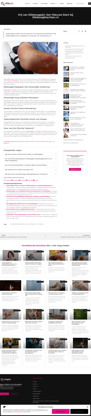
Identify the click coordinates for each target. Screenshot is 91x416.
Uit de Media (44, 3)
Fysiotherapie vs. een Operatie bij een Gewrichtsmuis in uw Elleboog (28, 191)
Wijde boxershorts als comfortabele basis (73, 139)
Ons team (35, 3)
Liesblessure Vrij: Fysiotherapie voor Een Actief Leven (23, 214)
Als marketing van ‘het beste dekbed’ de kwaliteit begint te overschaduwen (80, 264)
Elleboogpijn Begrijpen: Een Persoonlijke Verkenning (75, 46)
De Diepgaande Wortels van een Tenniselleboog (21, 203)
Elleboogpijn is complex (10, 90)
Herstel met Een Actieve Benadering (73, 51)
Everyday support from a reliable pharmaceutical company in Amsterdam (57, 352)
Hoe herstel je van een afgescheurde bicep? (20, 209)
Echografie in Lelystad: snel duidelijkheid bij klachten (55, 322)
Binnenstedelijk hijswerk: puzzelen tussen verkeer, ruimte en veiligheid (78, 102)
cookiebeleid (18, 411)
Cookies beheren (79, 411)
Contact (62, 3)
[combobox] (82, 3)
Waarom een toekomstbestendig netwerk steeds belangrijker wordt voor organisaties (78, 80)
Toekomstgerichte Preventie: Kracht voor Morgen (74, 53)
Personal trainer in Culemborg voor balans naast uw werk (56, 293)
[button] (87, 407)
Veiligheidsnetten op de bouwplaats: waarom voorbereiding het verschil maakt (78, 96)
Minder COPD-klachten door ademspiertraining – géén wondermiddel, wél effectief (9, 352)
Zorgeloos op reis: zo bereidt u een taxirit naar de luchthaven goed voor (77, 68)
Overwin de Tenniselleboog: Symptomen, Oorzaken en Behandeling (28, 196)
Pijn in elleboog (39, 224)
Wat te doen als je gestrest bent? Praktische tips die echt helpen (56, 264)
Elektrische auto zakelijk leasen (70, 142)
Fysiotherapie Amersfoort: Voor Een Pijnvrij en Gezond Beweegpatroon (33, 352)
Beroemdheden (36, 393)
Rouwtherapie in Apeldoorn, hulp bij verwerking (9, 293)
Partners (53, 3)
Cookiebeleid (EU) (37, 391)
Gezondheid (7, 29)
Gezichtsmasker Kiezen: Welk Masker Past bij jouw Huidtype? (33, 263)
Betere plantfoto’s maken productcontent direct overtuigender (78, 323)
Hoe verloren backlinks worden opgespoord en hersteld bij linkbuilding (77, 108)
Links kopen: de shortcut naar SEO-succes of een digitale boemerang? (46, 401)
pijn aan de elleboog (13, 80)
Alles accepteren (61, 411)
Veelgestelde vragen (70, 57)
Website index (36, 398)
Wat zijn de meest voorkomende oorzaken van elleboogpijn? (30, 154)
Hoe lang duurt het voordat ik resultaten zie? (30, 170)
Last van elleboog (30, 224)
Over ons (27, 3)
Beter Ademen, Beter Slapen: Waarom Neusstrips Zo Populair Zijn (33, 294)
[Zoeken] (89, 3)
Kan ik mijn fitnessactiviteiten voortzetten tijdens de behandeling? (30, 165)
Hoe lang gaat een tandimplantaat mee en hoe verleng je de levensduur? (77, 124)
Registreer (69, 3)
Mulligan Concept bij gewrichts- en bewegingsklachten (80, 293)
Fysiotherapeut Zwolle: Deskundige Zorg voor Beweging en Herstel (78, 352)
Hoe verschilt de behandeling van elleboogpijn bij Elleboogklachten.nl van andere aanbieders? (30, 160)
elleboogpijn (30, 131)
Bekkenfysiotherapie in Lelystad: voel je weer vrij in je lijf (33, 322)
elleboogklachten (21, 224)
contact (39, 133)
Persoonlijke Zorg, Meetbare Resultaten (74, 49)
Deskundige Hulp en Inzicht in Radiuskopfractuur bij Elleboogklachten (28, 185)
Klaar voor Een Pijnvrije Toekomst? (73, 56)
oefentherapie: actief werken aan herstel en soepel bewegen (10, 322)
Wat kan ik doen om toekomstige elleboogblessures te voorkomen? (30, 174)
